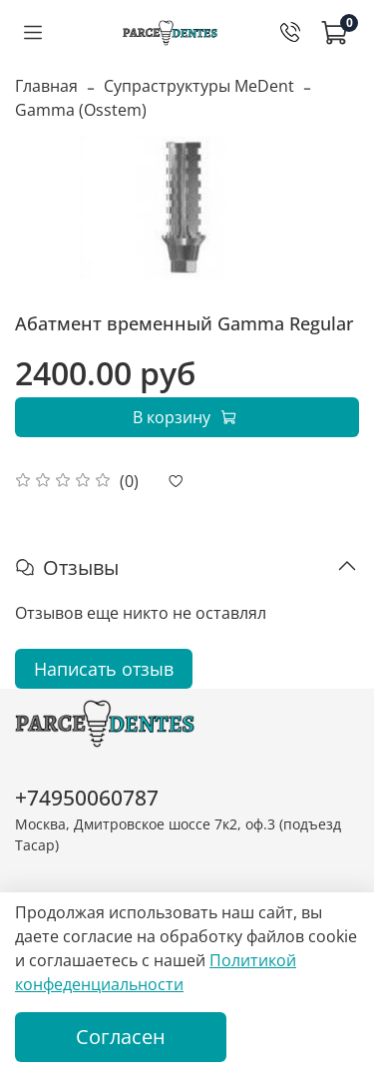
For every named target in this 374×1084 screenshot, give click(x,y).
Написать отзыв (104, 669)
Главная (46, 86)
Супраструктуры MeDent (199, 86)
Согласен (121, 1036)
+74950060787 (87, 798)
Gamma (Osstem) (81, 110)
